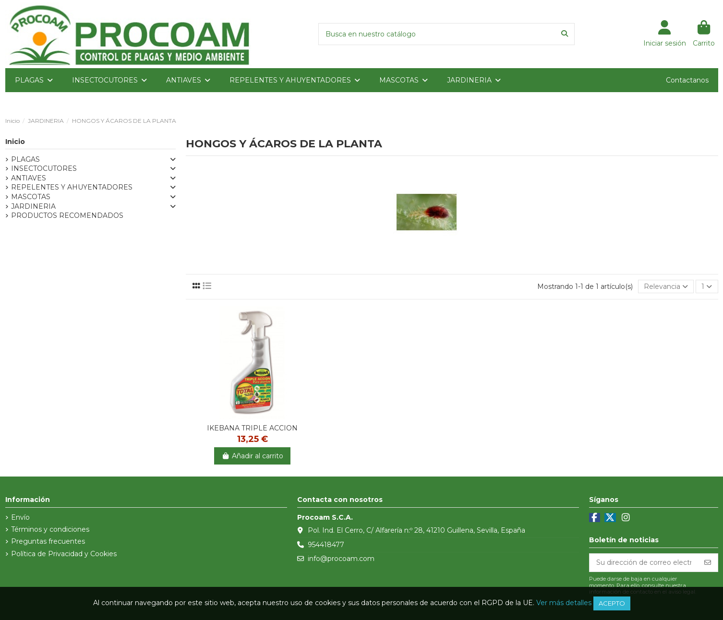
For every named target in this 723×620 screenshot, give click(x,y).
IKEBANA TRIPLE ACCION (252, 428)
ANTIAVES (28, 178)
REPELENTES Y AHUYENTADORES (72, 187)
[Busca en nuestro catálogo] (564, 34)
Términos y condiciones (50, 529)
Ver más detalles (563, 602)
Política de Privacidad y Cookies (64, 553)
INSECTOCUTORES (44, 168)
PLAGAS (25, 159)
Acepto (612, 603)
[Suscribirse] (708, 563)
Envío (20, 517)
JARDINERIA (33, 206)
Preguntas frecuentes (48, 541)
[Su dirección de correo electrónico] (644, 563)
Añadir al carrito (252, 456)
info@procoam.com (341, 558)
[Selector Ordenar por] (666, 287)
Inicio (15, 141)
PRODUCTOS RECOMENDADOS (67, 215)
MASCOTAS (30, 196)
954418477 (326, 544)
